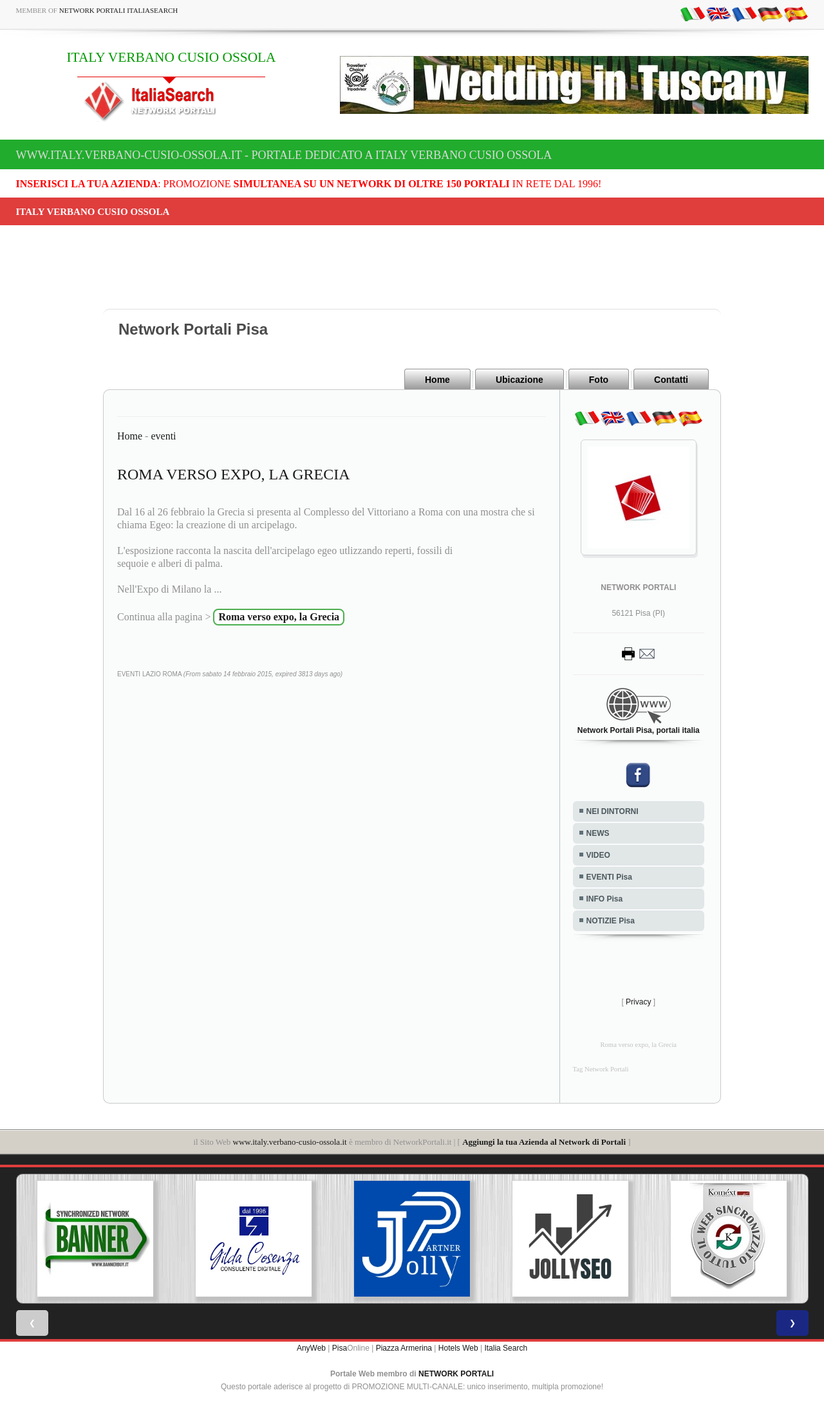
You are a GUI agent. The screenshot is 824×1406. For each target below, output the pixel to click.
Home (437, 380)
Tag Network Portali (601, 1069)
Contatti (671, 380)
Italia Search (505, 1348)
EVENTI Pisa (609, 877)
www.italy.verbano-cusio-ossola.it (290, 1142)
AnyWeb (311, 1348)
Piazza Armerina (404, 1348)
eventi (163, 435)
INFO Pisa (604, 898)
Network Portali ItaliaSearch (118, 10)
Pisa (339, 1348)
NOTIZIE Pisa (610, 920)
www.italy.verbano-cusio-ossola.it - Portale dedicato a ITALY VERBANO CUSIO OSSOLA (284, 155)
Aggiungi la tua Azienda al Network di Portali (544, 1142)
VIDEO (598, 855)
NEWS (598, 833)
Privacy (638, 1001)
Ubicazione (519, 380)
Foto (598, 380)
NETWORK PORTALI (456, 1373)
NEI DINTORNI (612, 811)
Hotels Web (458, 1348)
